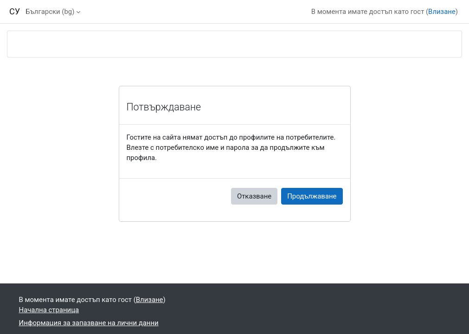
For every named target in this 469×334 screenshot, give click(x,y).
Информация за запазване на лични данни (89, 323)
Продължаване (311, 196)
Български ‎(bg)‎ (50, 11)
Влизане (442, 11)
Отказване (254, 196)
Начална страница (49, 310)
